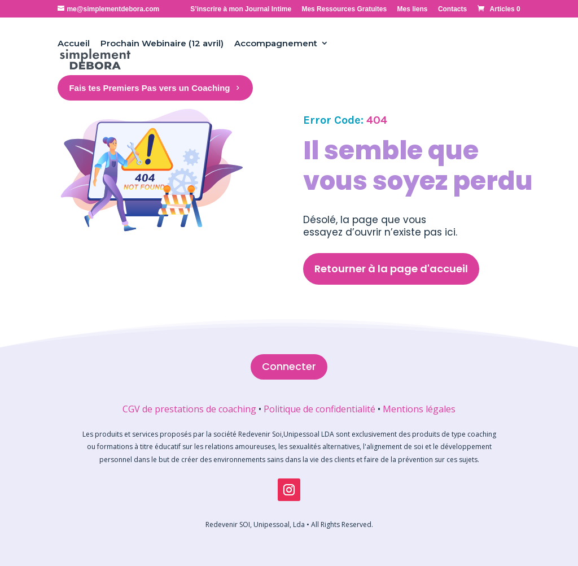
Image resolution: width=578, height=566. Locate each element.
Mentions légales (419, 409)
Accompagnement (275, 43)
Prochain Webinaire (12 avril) (162, 43)
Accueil (74, 43)
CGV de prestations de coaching (189, 409)
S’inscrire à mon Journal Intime (240, 9)
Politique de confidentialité (319, 409)
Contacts (452, 9)
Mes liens (412, 9)
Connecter (289, 366)
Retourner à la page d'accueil (391, 269)
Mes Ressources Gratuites (344, 9)
